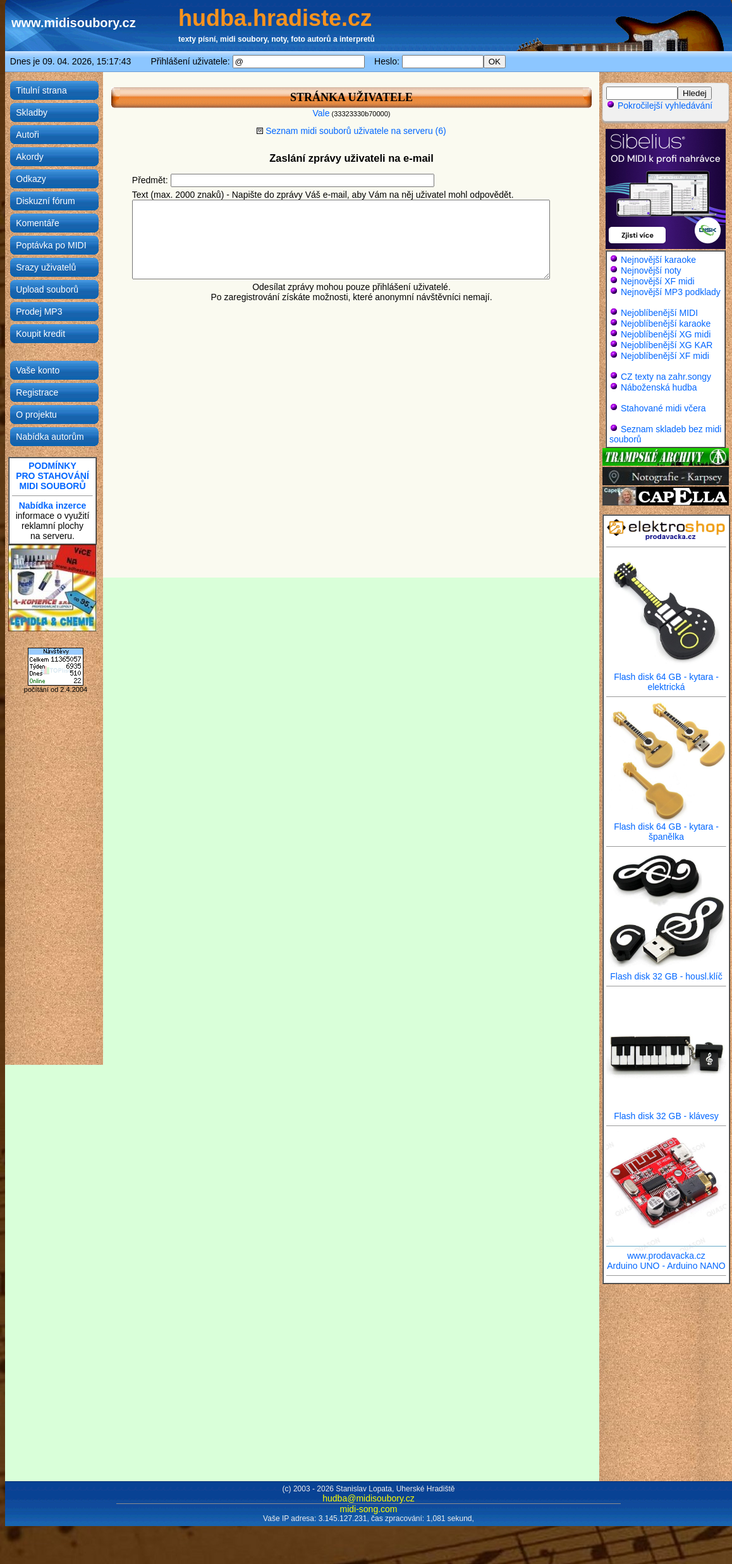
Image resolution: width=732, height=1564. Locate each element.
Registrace (37, 392)
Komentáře (37, 223)
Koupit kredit (40, 334)
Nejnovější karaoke (658, 260)
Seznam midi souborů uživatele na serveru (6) (351, 131)
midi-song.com (368, 1509)
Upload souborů (47, 289)
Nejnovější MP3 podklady (671, 292)
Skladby (31, 112)
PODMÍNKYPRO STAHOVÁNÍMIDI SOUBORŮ (52, 476)
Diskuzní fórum (45, 201)
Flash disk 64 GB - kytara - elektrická (666, 678)
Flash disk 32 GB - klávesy (666, 1112)
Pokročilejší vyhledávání (659, 105)
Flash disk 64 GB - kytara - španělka (666, 827)
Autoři (27, 135)
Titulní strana (41, 90)
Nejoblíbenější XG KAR (667, 345)
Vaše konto (37, 370)
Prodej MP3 (39, 311)
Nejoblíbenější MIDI (659, 313)
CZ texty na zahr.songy (666, 377)
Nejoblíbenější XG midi (666, 334)
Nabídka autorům (49, 437)
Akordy (30, 157)
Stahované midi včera (663, 408)
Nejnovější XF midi (658, 281)
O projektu (36, 414)
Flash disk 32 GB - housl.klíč (666, 972)
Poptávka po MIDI (51, 245)
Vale (320, 113)
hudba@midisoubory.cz (368, 1498)
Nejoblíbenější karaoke (666, 323)
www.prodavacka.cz (666, 1251)
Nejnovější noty (651, 270)
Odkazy (31, 179)
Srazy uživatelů (46, 267)
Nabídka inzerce (53, 505)
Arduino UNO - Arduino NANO (666, 1266)
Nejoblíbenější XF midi (665, 356)
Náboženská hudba (659, 387)
